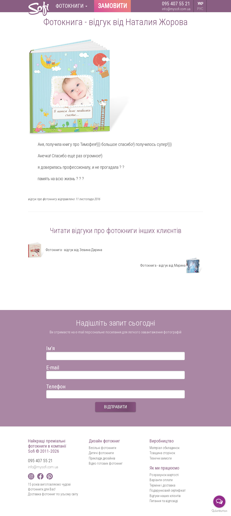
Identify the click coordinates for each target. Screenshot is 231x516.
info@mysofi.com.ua (176, 9)
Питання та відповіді (164, 501)
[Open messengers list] (219, 502)
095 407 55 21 (176, 4)
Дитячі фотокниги (101, 453)
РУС (200, 9)
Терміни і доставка (162, 485)
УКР (200, 3)
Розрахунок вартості (164, 475)
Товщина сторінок (162, 453)
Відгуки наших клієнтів (165, 496)
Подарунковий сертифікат (168, 490)
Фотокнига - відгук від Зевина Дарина (65, 250)
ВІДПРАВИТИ (115, 406)
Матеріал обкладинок (164, 448)
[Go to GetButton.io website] (219, 511)
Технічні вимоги (161, 458)
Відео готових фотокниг (106, 463)
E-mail (52, 367)
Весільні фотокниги (102, 448)
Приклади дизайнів (102, 458)
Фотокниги (71, 6)
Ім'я (50, 347)
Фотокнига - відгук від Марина (171, 265)
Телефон (56, 386)
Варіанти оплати (161, 480)
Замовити (112, 5)
